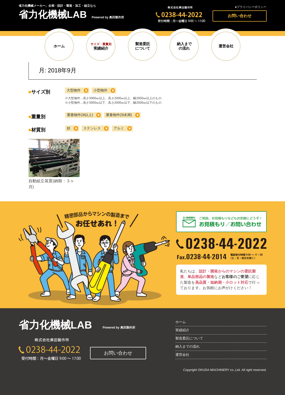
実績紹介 (101, 46)
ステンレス (92, 128)
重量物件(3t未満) (119, 115)
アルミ (119, 128)
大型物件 (74, 90)
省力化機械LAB (53, 14)
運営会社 (226, 46)
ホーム (59, 46)
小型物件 (100, 90)
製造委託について (142, 46)
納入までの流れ (184, 46)
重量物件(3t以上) (80, 115)
